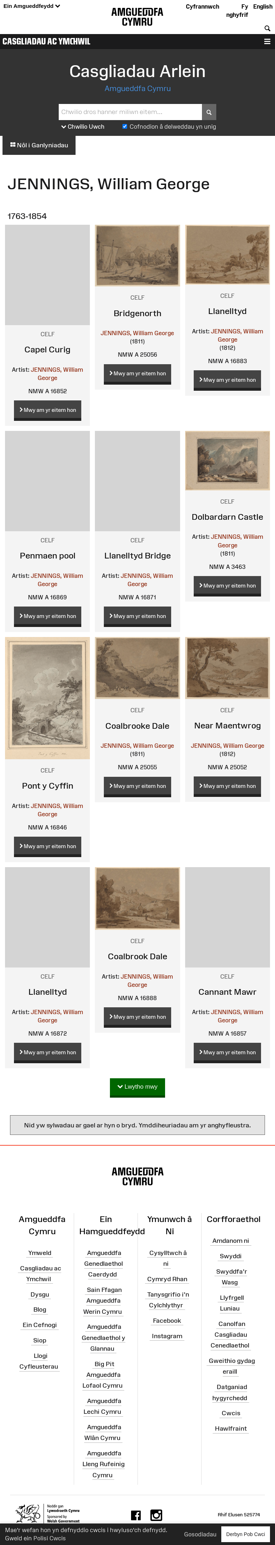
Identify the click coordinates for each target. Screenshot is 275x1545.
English (262, 6)
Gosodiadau (200, 1534)
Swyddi (231, 1256)
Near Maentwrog (227, 725)
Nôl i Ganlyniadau (39, 145)
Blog (39, 1309)
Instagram (167, 1335)
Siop (39, 1340)
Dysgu (39, 1294)
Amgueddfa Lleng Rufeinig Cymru (103, 1464)
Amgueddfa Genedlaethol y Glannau (103, 1337)
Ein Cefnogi (40, 1324)
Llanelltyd (227, 311)
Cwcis (231, 1413)
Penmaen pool (48, 555)
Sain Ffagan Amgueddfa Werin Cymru (102, 1300)
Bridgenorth (137, 313)
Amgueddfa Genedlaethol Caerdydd (103, 1263)
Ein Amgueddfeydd (32, 6)
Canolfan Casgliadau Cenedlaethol (230, 1334)
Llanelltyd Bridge (137, 555)
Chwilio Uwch (83, 126)
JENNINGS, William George (137, 333)
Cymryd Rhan (167, 1279)
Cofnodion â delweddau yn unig (173, 126)
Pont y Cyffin (47, 785)
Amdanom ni (230, 1240)
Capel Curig (47, 349)
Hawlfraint (231, 1428)
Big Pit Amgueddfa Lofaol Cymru (102, 1374)
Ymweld (39, 1252)
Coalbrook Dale (137, 956)
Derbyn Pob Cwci (245, 1534)
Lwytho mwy (137, 1087)
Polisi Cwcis (49, 1538)
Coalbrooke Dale (137, 726)
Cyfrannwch (202, 6)
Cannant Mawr (227, 992)
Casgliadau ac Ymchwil (47, 41)
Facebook (167, 1320)
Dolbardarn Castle (227, 517)
